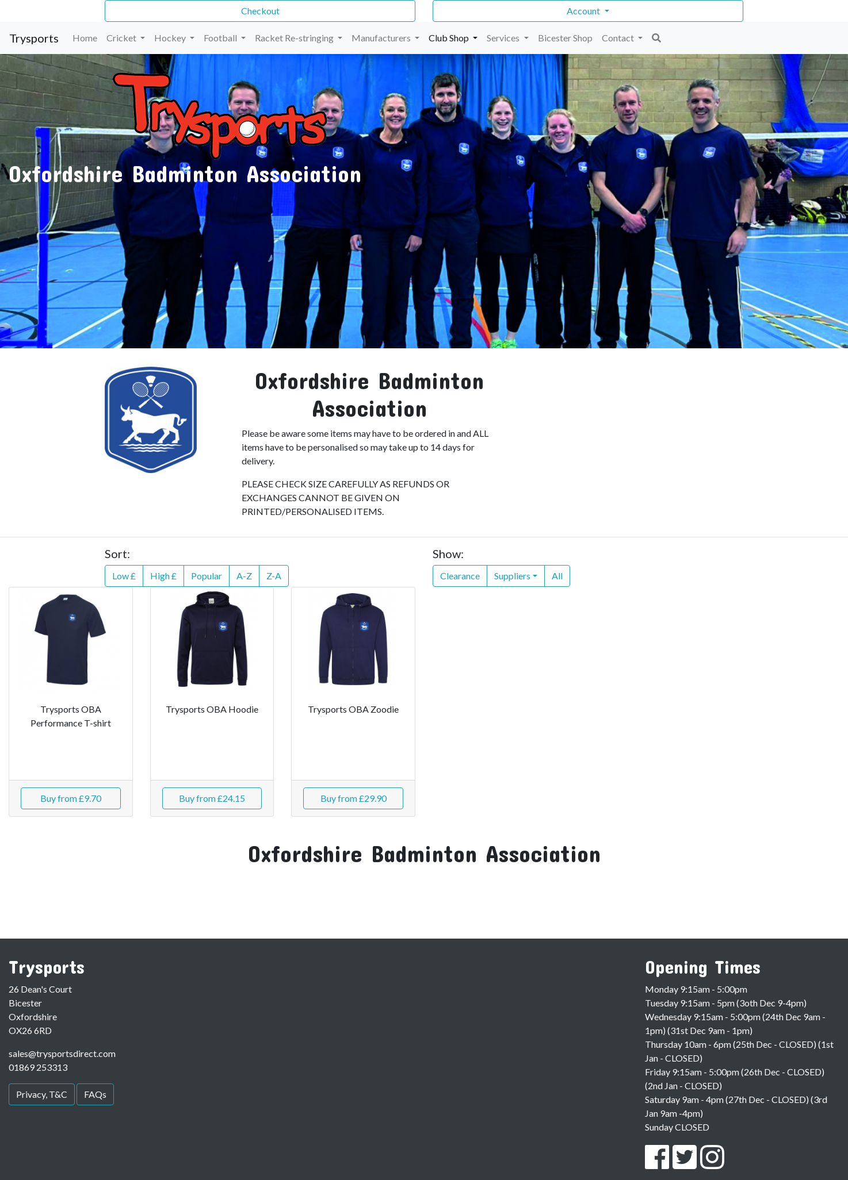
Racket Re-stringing (295, 37)
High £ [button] (163, 575)
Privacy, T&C (41, 1094)
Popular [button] (206, 575)
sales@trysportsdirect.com (62, 1053)
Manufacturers (382, 37)
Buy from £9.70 (70, 798)
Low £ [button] (124, 575)
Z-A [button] (273, 575)
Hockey (171, 37)
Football (221, 37)
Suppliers (512, 575)
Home (84, 37)
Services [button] (504, 37)
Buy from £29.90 (353, 798)
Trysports (34, 38)
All (557, 575)
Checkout (260, 10)
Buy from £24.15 (212, 798)
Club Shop (450, 37)
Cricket (122, 37)
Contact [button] (619, 37)
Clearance (460, 575)
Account (584, 10)
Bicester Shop (565, 37)
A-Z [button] (244, 575)
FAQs (95, 1094)
